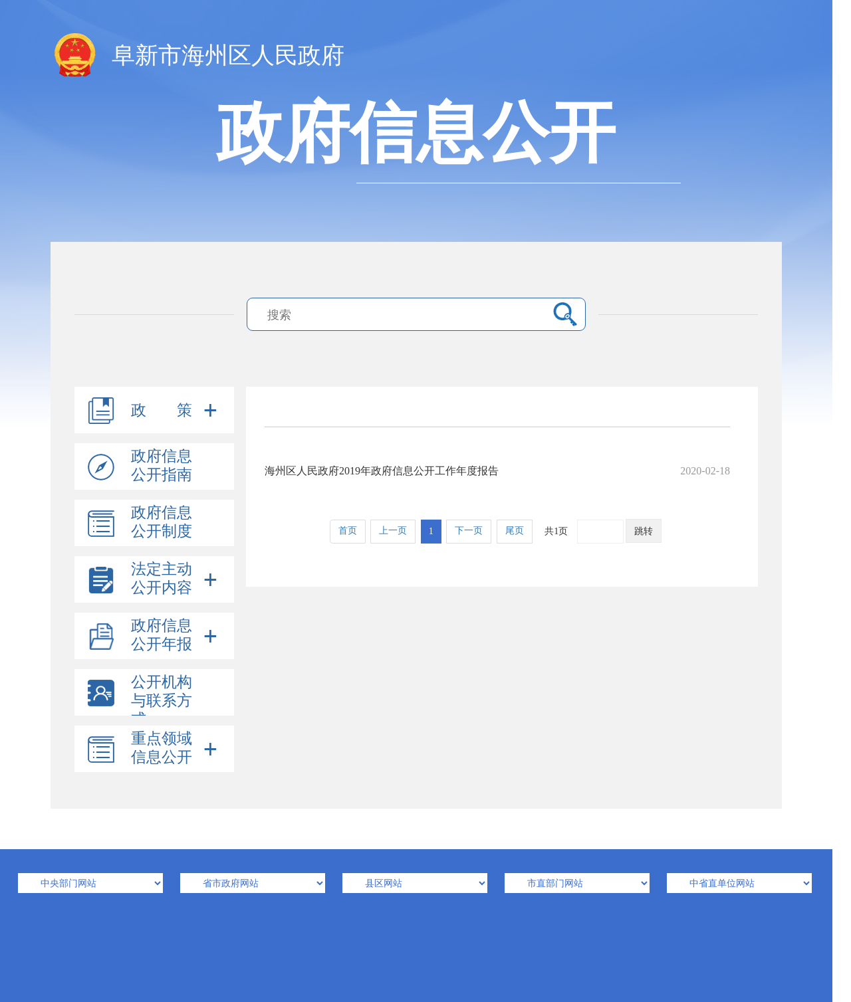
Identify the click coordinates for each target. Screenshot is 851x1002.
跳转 (643, 531)
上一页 (393, 531)
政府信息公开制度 (161, 522)
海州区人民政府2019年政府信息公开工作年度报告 (497, 471)
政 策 (161, 410)
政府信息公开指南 (161, 465)
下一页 (469, 531)
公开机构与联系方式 (161, 701)
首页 (347, 531)
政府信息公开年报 (161, 634)
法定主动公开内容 (161, 578)
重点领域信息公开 (161, 747)
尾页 (514, 531)
